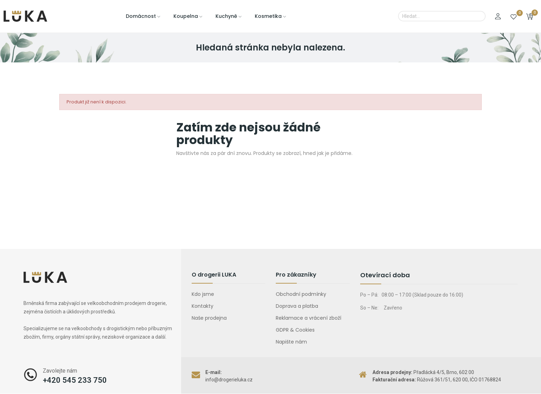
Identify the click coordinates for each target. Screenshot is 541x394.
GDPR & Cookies (295, 329)
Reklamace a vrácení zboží (308, 317)
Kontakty (202, 306)
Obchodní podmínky (301, 294)
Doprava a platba (297, 306)
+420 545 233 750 (75, 380)
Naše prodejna (209, 317)
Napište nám (291, 341)
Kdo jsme (203, 294)
